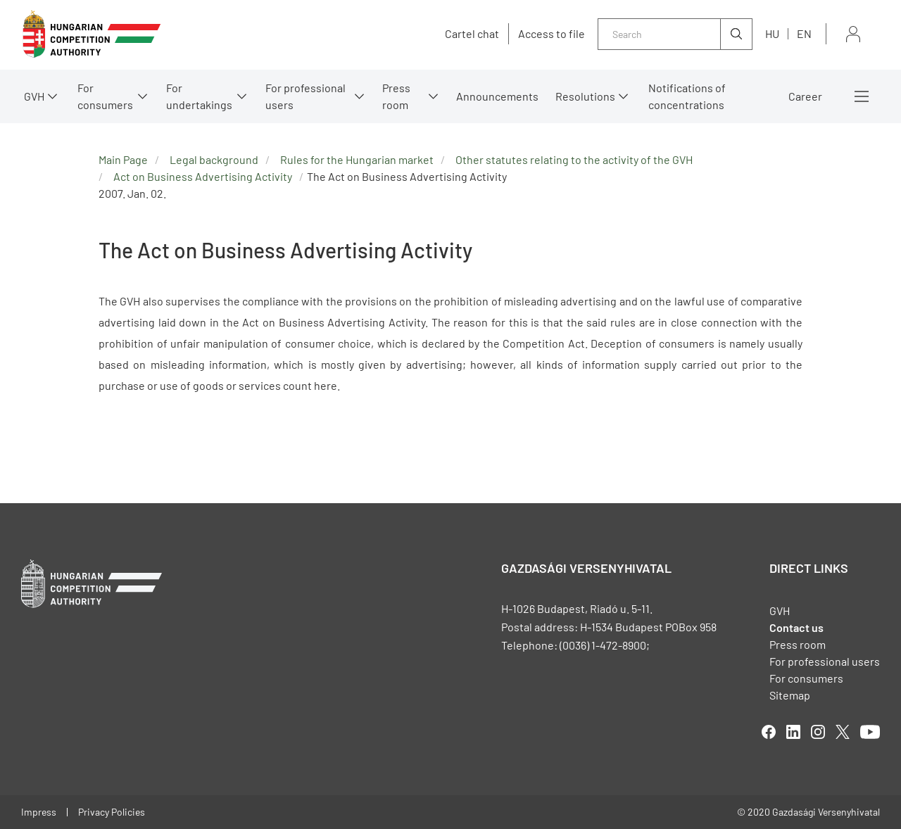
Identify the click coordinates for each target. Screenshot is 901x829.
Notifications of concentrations (687, 96)
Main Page (123, 159)
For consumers (105, 96)
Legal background (214, 159)
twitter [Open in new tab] (843, 732)
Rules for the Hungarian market (357, 159)
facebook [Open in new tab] (769, 732)
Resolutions (585, 96)
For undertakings (199, 96)
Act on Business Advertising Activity (202, 176)
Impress (38, 812)
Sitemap (789, 695)
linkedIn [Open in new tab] (793, 732)
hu (772, 33)
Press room (396, 96)
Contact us (796, 627)
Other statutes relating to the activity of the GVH (574, 159)
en (804, 33)
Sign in (853, 34)
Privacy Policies (111, 812)
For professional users (305, 96)
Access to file (551, 33)
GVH (34, 96)
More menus (862, 96)
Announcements (497, 96)
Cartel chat (472, 33)
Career (805, 96)
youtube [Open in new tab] (870, 732)
